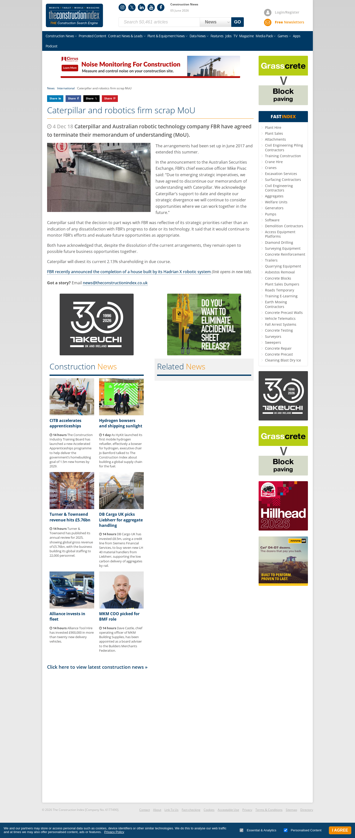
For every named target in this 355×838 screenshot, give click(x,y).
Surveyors (273, 336)
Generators (274, 208)
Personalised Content (302, 830)
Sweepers (273, 342)
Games (283, 36)
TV (235, 36)
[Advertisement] (150, 736)
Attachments (275, 139)
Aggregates (274, 196)
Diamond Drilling (279, 242)
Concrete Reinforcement (285, 254)
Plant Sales (274, 133)
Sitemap (291, 810)
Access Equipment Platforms (280, 234)
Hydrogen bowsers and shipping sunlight (120, 423)
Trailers (271, 260)
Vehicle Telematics (280, 318)
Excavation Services (281, 173)
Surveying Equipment (283, 248)
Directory (306, 810)
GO (237, 21)
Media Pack (264, 36)
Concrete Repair (278, 348)
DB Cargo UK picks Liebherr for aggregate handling (121, 520)
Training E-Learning (281, 296)
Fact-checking (191, 810)
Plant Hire (273, 127)
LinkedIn (141, 7)
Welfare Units (276, 202)
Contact (144, 810)
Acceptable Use (228, 810)
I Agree (340, 830)
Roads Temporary (279, 290)
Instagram (122, 7)
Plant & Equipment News (166, 36)
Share (53, 98)
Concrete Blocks (278, 278)
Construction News (60, 36)
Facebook (160, 7)
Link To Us (171, 810)
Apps (297, 36)
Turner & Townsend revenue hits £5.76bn (70, 517)
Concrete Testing (279, 330)
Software (272, 220)
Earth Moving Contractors (276, 304)
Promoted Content (92, 36)
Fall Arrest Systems (280, 324)
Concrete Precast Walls (284, 312)
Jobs (228, 36)
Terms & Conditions (269, 810)
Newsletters (289, 22)
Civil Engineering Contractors (279, 187)
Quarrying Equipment (283, 266)
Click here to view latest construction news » (97, 667)
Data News (198, 36)
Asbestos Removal (280, 272)
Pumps (270, 214)
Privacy (247, 810)
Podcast (51, 46)
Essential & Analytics (258, 830)
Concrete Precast (279, 354)
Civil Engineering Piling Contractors (284, 147)
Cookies (209, 810)
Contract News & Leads (125, 36)
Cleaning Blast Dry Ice (283, 360)
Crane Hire (274, 161)
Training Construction (283, 155)
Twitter (132, 7)
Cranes (271, 167)
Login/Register (287, 12)
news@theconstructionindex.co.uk (115, 283)
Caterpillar (165, 193)
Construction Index (74, 15)
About (157, 810)
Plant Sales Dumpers (282, 284)
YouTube (151, 7)
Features (217, 36)
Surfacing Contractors (283, 179)
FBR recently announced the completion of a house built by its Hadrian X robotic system (129, 271)
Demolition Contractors (284, 226)
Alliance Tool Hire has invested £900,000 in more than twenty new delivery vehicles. (72, 635)
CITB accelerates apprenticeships (65, 423)
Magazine (246, 36)
